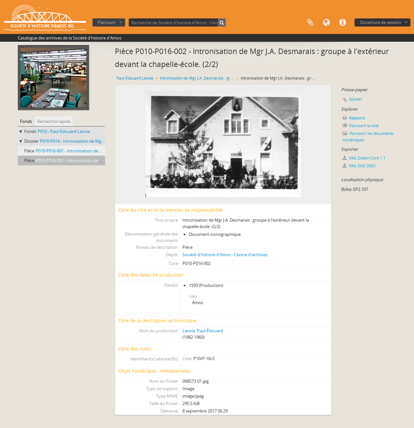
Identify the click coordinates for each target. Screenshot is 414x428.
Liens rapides (342, 23)
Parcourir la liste (361, 125)
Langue (326, 23)
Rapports (354, 118)
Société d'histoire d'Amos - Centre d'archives (224, 255)
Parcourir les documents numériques (368, 137)
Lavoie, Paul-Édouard (202, 331)
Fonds (26, 121)
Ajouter (355, 99)
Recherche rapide (54, 121)
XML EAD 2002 (359, 166)
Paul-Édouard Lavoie (134, 78)
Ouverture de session (380, 22)
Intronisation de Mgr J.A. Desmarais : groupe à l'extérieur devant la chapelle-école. (198, 78)
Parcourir (107, 22)
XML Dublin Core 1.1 (364, 158)
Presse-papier (310, 23)
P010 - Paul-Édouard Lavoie (64, 131)
